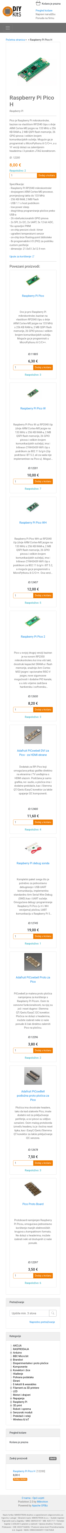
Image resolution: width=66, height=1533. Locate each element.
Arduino (17, 1352)
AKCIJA (17, 1345)
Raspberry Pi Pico (33, 296)
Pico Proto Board (32, 1204)
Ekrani (16, 1380)
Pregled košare (44, 10)
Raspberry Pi (20, 1402)
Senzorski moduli (22, 1412)
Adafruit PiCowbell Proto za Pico (33, 979)
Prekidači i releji (22, 1416)
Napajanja (18, 1398)
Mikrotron (42, 1501)
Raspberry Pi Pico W (33, 408)
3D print (17, 1405)
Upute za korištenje (20, 256)
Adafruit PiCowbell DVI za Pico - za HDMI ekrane (33, 753)
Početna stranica (15, 39)
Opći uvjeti (38, 1498)
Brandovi (18, 1359)
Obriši (53, 1458)
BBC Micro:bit (20, 1356)
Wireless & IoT (21, 1419)
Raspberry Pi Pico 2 (33, 636)
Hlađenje (18, 1373)
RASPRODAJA (21, 1349)
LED (15, 1391)
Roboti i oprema (22, 1409)
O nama (26, 1498)
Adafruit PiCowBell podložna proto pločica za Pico (33, 1096)
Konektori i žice (21, 1370)
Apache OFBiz (40, 1505)
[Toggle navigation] (8, 27)
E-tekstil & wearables (24, 1384)
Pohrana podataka (23, 1377)
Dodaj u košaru (47, 175)
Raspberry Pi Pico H (29, 1471)
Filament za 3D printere (26, 1387)
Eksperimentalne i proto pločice (30, 1363)
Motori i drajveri (21, 1394)
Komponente (20, 1366)
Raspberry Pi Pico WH (33, 522)
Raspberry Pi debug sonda (33, 863)
